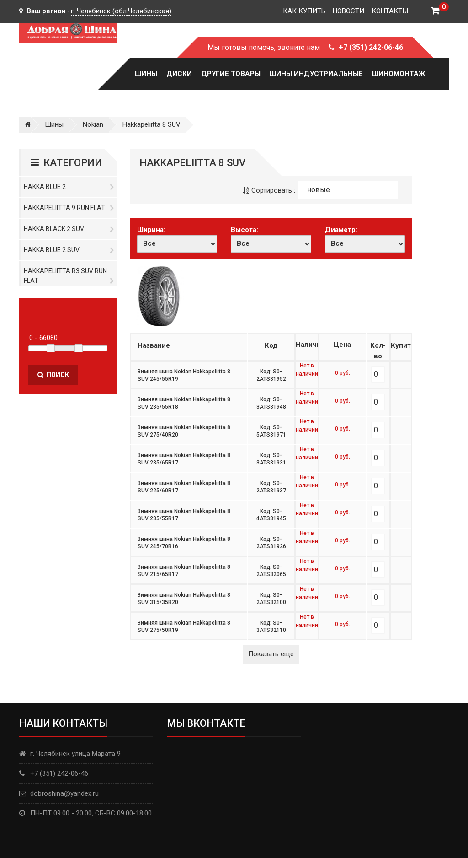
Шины (146, 74)
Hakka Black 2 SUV (69, 228)
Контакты (390, 11)
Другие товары (231, 74)
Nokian (93, 124)
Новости (348, 11)
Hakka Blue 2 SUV (69, 250)
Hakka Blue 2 (69, 186)
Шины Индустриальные (316, 74)
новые (318, 189)
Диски (179, 74)
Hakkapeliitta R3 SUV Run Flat (69, 275)
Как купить (304, 11)
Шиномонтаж (398, 74)
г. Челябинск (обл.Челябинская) (121, 11)
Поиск (53, 374)
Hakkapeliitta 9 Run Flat (69, 207)
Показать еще (271, 654)
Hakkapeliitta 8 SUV (151, 124)
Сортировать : (269, 190)
